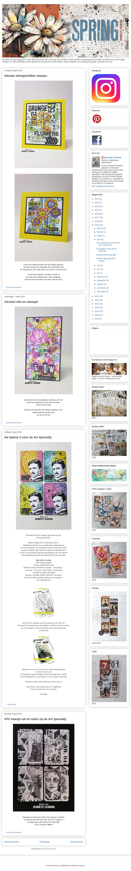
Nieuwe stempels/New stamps (25, 75)
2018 (97, 221)
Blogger (82, 865)
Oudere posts (76, 842)
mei (98, 265)
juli (98, 273)
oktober (100, 284)
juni (98, 269)
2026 (97, 319)
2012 (97, 199)
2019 (97, 225)
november (101, 288)
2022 (97, 304)
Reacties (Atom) (49, 849)
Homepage (44, 842)
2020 (97, 296)
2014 (97, 206)
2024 (97, 311)
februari (100, 232)
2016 (97, 214)
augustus (101, 277)
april (99, 239)
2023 (97, 307)
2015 (97, 210)
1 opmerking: (11, 704)
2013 (97, 202)
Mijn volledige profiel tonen (103, 186)
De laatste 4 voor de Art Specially (28, 437)
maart (99, 236)
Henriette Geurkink (112, 157)
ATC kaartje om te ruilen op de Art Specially (35, 719)
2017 (97, 217)
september (101, 280)
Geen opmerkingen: (14, 287)
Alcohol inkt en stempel (21, 302)
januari (100, 228)
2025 (97, 315)
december (101, 292)
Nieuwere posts (11, 842)
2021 (97, 300)
